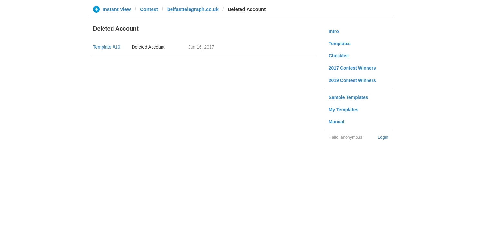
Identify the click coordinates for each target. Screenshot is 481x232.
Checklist (339, 55)
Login (383, 137)
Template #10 (106, 47)
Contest (149, 9)
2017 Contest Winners (352, 68)
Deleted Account (148, 47)
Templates (340, 43)
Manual (336, 121)
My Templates (343, 109)
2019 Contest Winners (352, 80)
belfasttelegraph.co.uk (193, 9)
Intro (334, 31)
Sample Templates (348, 97)
